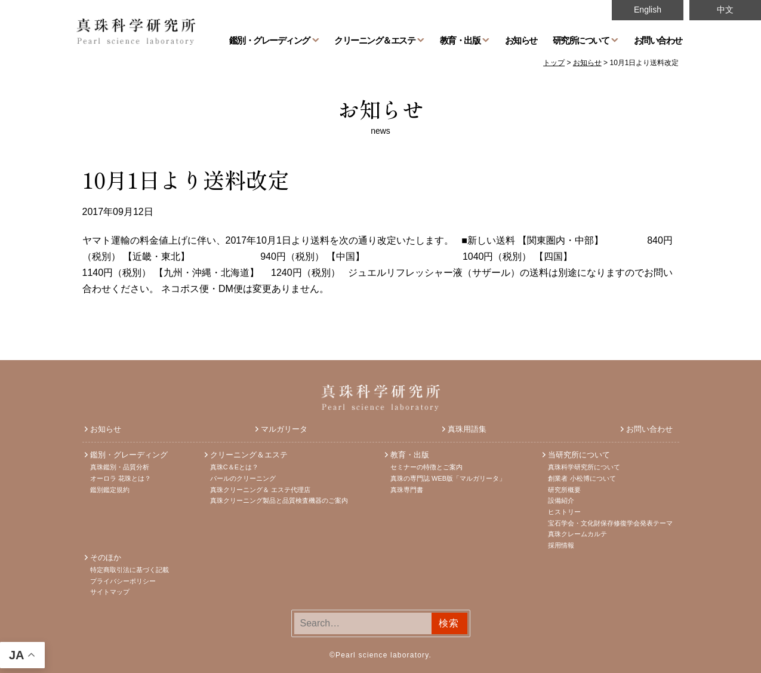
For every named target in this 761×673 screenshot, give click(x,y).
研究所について (581, 40)
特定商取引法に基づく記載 (129, 569)
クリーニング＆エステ (374, 40)
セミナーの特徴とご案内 (426, 467)
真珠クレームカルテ (577, 533)
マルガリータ (284, 429)
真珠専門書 (406, 489)
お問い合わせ (658, 40)
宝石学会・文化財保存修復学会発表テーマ (610, 523)
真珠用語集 (467, 429)
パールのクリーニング (243, 478)
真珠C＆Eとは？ (234, 467)
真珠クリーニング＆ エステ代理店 (260, 489)
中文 (725, 9)
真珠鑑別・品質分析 (119, 467)
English (647, 9)
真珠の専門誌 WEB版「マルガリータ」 (448, 478)
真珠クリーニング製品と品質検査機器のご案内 (279, 500)
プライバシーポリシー (123, 581)
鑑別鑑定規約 (110, 489)
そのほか (105, 557)
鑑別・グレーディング (269, 40)
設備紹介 (561, 500)
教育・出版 (460, 40)
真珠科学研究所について (584, 467)
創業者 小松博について (581, 478)
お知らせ (521, 40)
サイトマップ (110, 591)
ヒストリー (564, 511)
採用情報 (561, 545)
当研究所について (579, 454)
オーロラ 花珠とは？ (120, 478)
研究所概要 (564, 489)
